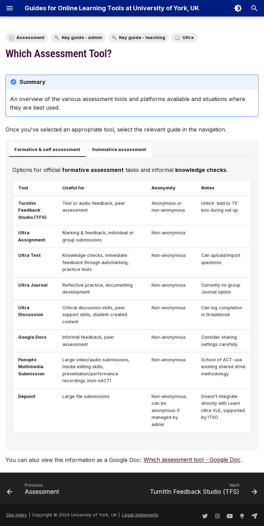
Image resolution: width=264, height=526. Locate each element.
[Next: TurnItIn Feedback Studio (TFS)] (202, 490)
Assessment (30, 37)
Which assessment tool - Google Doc (192, 459)
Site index (16, 514)
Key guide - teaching (142, 37)
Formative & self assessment (47, 149)
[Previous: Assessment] (34, 490)
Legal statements (140, 514)
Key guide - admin (82, 37)
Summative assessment (119, 149)
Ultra (188, 37)
